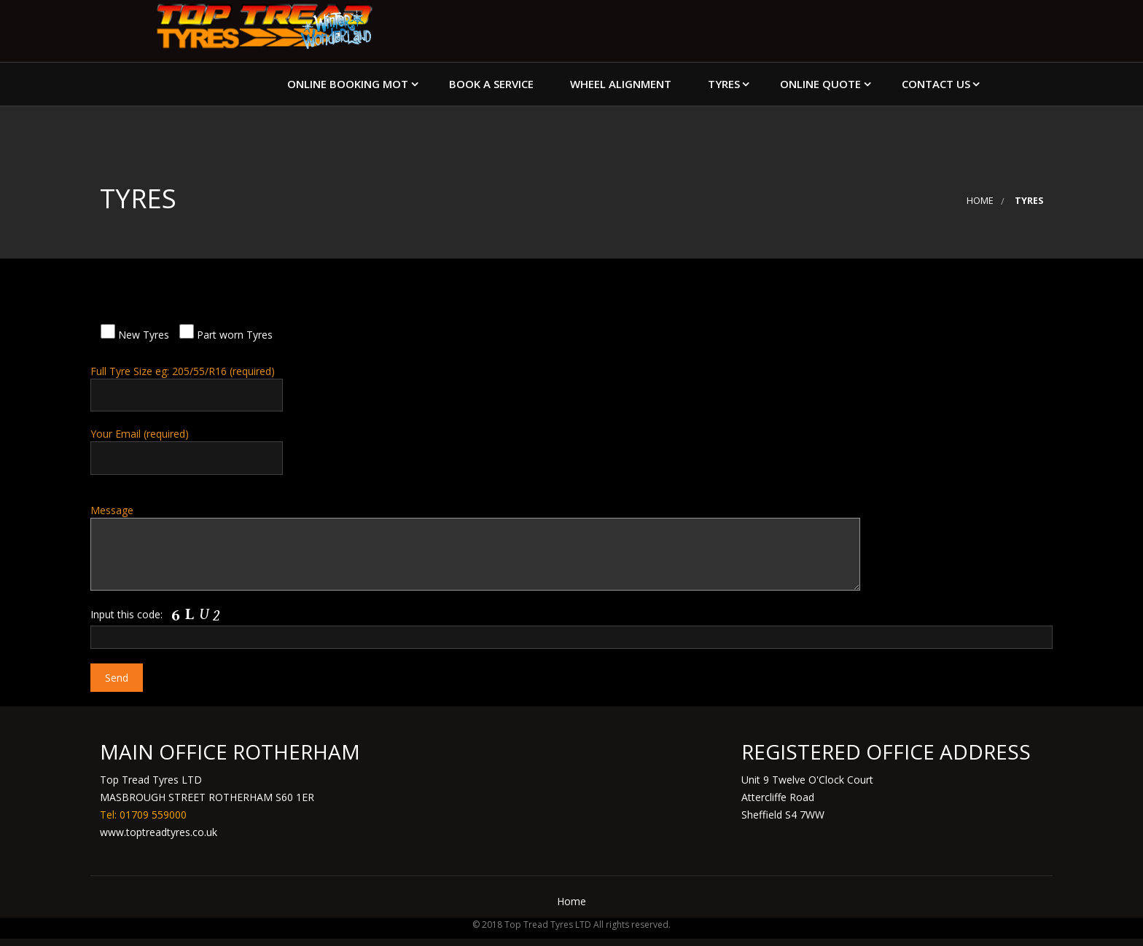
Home (980, 200)
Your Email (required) (571, 450)
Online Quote (820, 83)
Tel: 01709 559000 (143, 814)
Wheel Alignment (620, 83)
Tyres (724, 83)
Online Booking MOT (347, 83)
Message (571, 547)
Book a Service (491, 83)
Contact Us (936, 83)
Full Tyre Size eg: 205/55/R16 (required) (571, 387)
